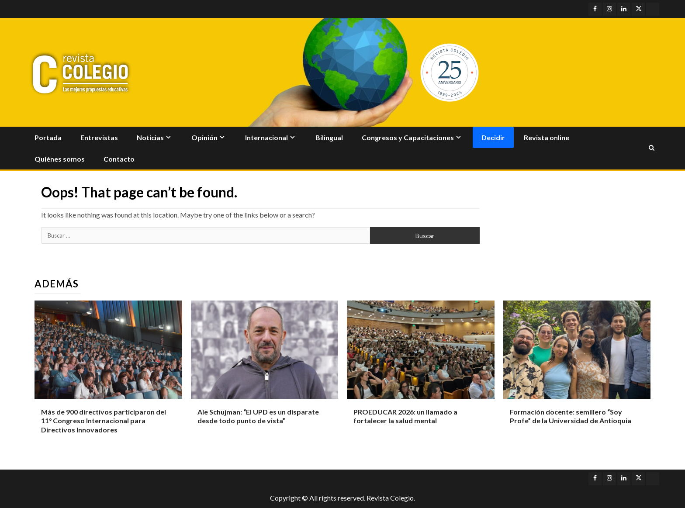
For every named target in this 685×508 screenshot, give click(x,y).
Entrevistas (99, 137)
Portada (48, 137)
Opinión (204, 137)
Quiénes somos (60, 159)
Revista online (546, 137)
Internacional (266, 137)
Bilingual (329, 137)
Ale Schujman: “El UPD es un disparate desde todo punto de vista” (258, 416)
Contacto (119, 159)
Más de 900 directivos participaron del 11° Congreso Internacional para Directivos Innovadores (103, 421)
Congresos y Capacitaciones (408, 137)
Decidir (493, 137)
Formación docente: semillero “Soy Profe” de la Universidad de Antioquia (570, 416)
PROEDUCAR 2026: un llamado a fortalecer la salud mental (405, 416)
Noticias (150, 137)
